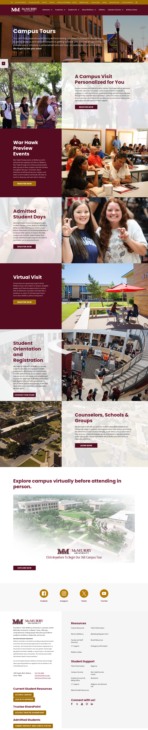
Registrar (94, 666)
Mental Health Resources (80, 690)
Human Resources (77, 628)
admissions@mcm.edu (43, 678)
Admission (46, 10)
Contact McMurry (127, 2)
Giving (104, 2)
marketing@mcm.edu (42, 676)
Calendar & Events (114, 10)
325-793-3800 (39, 673)
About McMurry (88, 10)
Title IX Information (97, 628)
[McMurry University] (24, 11)
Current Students (20, 2)
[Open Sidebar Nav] (4, 63)
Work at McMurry (77, 634)
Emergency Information (99, 646)
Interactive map (114, 2)
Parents (52, 2)
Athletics (102, 10)
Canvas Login (95, 2)
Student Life (72, 10)
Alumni (44, 2)
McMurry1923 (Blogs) (64, 2)
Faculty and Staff (34, 2)
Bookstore (94, 678)
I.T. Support (75, 646)
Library (74, 2)
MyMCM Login (83, 2)
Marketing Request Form (99, 634)
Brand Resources (97, 640)
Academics (59, 10)
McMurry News (131, 10)
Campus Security (77, 672)
